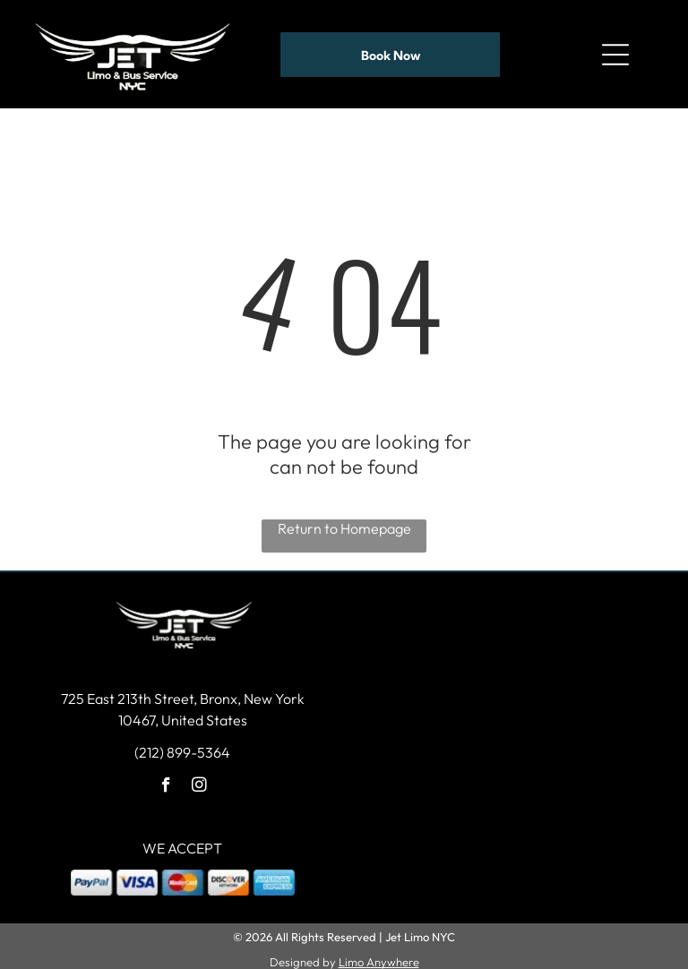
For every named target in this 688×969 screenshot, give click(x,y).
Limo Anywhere (379, 955)
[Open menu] (615, 51)
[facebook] (166, 780)
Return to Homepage (344, 522)
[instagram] (199, 780)
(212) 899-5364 (182, 746)
